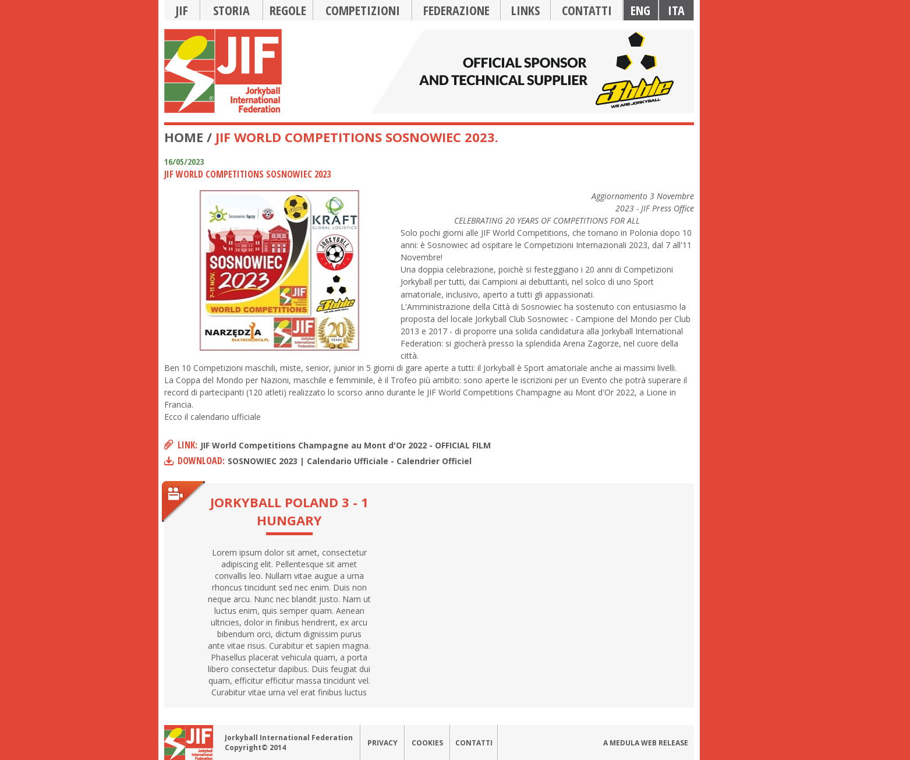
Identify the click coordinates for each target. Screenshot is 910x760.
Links (525, 10)
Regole (288, 10)
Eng (640, 10)
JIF (182, 10)
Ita (676, 10)
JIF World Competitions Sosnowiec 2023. (356, 137)
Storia (231, 10)
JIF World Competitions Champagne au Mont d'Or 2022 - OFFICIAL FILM (345, 445)
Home (183, 137)
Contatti (587, 10)
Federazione (456, 10)
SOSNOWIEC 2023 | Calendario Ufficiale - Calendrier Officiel (350, 460)
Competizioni (362, 10)
